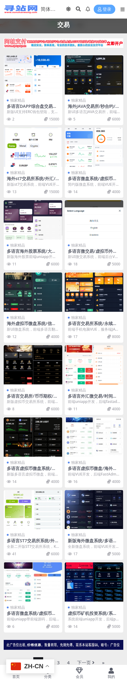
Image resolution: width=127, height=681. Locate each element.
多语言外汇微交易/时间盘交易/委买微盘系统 (92, 398)
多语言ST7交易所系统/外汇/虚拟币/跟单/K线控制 (31, 543)
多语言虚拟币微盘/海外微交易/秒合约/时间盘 (92, 470)
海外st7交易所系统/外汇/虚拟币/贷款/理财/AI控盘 (31, 181)
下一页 (86, 662)
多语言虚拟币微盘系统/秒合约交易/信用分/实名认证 (32, 470)
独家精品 (17, 100)
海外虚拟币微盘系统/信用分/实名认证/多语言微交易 (32, 326)
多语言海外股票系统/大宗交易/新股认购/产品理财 (31, 253)
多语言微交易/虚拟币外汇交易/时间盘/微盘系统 (92, 253)
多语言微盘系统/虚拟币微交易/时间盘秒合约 (92, 181)
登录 (104, 9)
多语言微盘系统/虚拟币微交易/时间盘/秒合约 (31, 615)
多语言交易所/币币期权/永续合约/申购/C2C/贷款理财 (33, 398)
